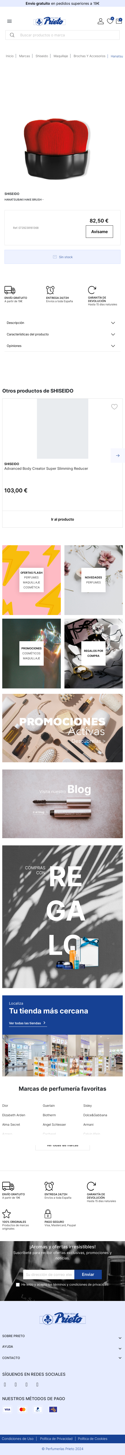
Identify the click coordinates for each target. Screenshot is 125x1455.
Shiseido (42, 56)
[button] (119, 21)
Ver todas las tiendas (28, 1023)
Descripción (15, 323)
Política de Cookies (92, 1439)
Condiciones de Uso (18, 1439)
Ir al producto (62, 519)
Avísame (99, 231)
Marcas (24, 56)
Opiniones (14, 346)
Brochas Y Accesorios (89, 56)
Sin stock (62, 257)
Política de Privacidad (56, 1439)
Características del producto (28, 334)
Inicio (10, 56)
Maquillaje (61, 56)
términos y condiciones (70, 1284)
